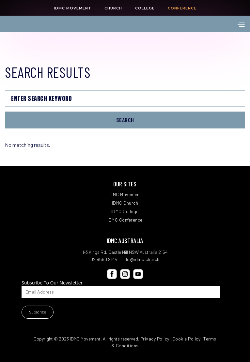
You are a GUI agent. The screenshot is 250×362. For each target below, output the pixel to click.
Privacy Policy (154, 338)
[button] (241, 24)
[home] (42, 24)
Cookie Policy (186, 338)
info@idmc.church (141, 259)
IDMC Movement (125, 194)
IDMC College (125, 211)
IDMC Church (125, 203)
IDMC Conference (125, 220)
